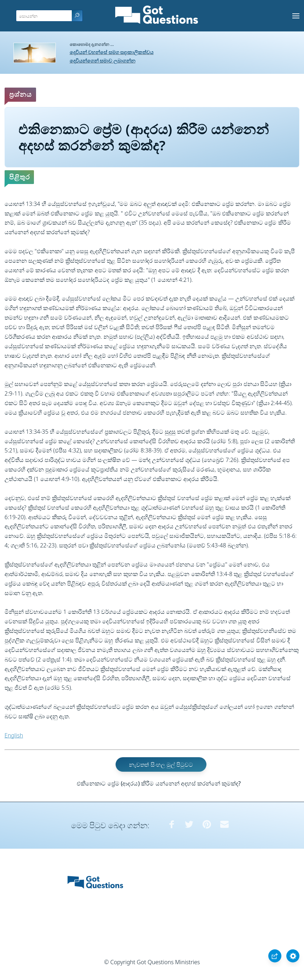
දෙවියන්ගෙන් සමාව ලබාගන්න (102, 60)
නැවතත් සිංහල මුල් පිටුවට (161, 764)
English (14, 735)
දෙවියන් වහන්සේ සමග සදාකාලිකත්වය (112, 52)
